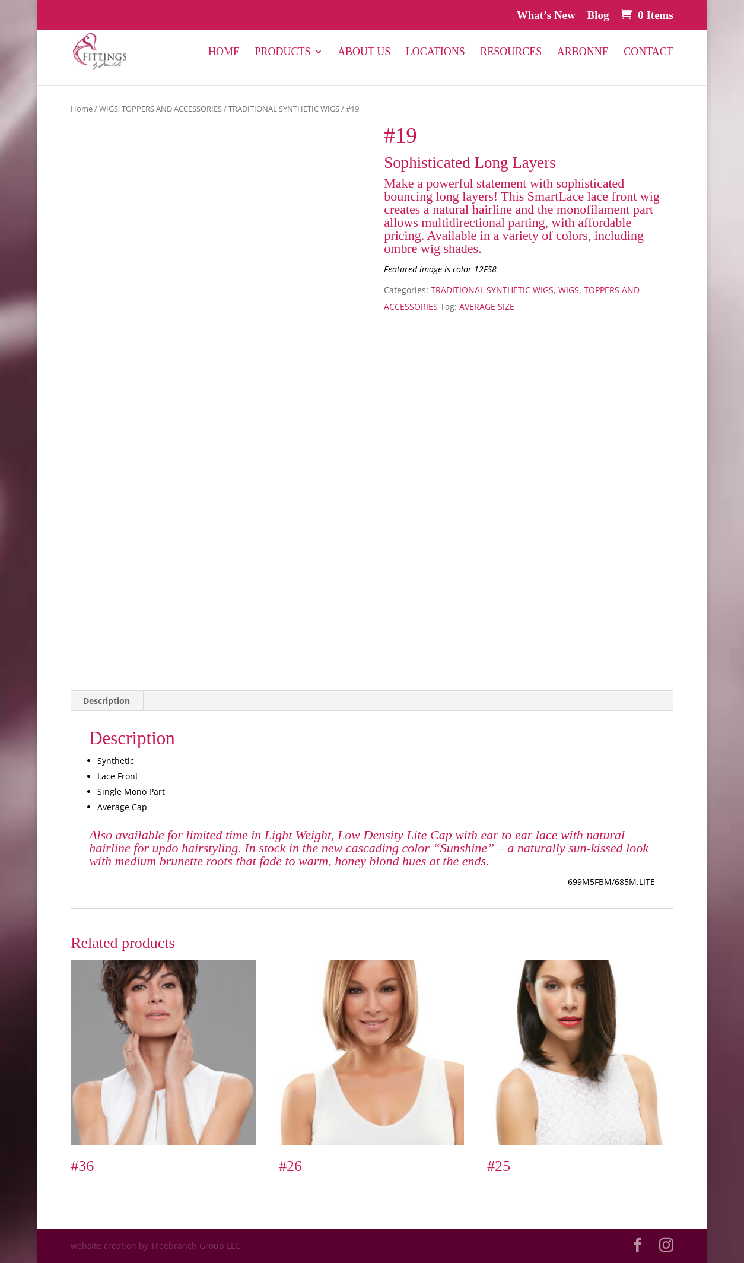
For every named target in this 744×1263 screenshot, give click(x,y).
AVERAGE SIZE (486, 306)
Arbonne (583, 52)
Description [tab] (106, 700)
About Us (364, 52)
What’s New (546, 15)
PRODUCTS (283, 52)
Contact (648, 52)
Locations (435, 52)
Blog (598, 15)
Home (224, 52)
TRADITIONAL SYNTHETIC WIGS (283, 108)
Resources (511, 52)
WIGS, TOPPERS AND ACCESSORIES (160, 108)
